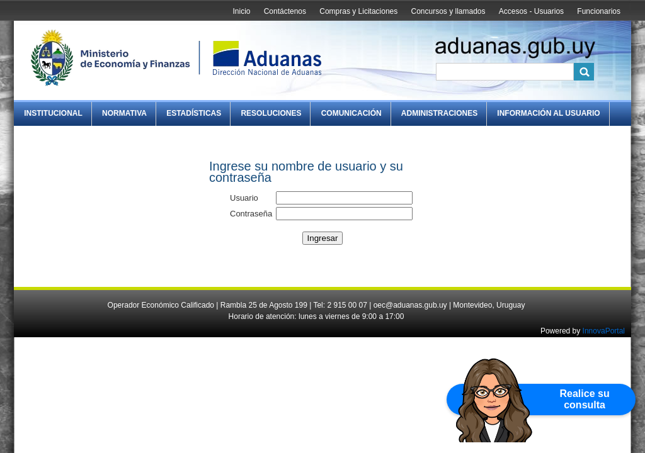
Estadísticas (193, 113)
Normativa (124, 113)
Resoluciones (271, 113)
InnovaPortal (604, 331)
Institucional (53, 113)
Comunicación (351, 113)
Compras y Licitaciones (358, 11)
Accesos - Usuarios (531, 11)
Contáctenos (285, 11)
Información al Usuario (548, 113)
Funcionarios (598, 11)
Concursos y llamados (448, 11)
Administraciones (439, 113)
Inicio (241, 11)
